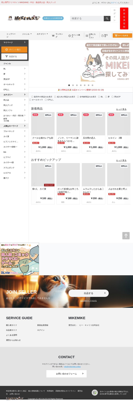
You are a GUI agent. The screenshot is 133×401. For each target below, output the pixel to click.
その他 (6, 121)
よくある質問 (11, 335)
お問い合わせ (15, 394)
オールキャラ (37, 100)
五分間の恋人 (89, 138)
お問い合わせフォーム (69, 374)
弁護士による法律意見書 (53, 18)
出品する (13, 56)
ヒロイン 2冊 (115, 138)
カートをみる (123, 35)
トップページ (11, 35)
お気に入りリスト (92, 36)
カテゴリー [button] (41, 34)
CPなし (51, 100)
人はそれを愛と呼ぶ (117, 189)
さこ (111, 202)
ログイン (114, 3)
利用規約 (50, 391)
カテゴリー (8, 95)
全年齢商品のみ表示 (88, 97)
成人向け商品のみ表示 (66, 97)
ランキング (59, 35)
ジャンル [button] (26, 34)
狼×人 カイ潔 (39, 189)
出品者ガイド (11, 330)
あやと (62, 151)
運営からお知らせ (13, 340)
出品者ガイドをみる (88, 301)
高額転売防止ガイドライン (65, 391)
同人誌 (6, 100)
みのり (87, 202)
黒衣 (61, 202)
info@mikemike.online (72, 367)
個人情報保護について (36, 391)
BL (102, 97)
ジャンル (7, 63)
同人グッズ (8, 105)
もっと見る (121, 109)
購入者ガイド (11, 325)
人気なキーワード (11, 126)
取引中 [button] (106, 36)
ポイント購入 (76, 36)
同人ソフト (8, 110)
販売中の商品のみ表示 (43, 97)
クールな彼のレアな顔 (42, 138)
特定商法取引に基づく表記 (16, 391)
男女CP (117, 97)
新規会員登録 (124, 18)
